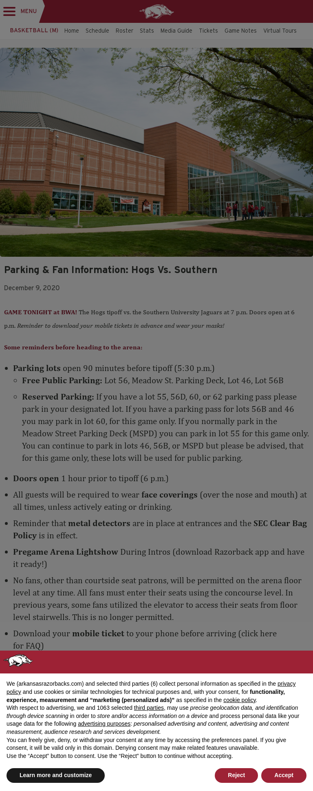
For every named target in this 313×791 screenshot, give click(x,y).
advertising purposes (104, 723)
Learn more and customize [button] (56, 775)
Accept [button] (283, 775)
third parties (149, 707)
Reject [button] (236, 775)
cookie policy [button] (239, 700)
